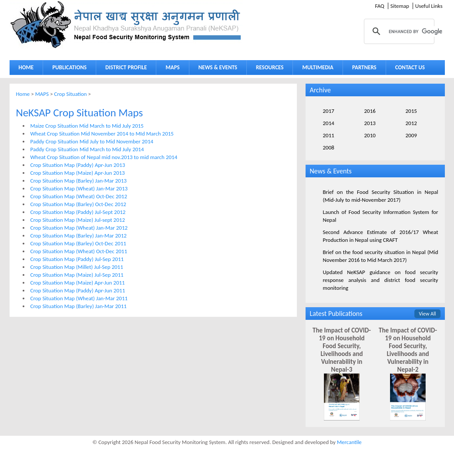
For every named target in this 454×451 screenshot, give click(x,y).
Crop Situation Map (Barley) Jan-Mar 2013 (78, 180)
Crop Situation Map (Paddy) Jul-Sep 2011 (77, 259)
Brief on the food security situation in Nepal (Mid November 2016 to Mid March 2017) (380, 256)
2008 (328, 147)
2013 (370, 123)
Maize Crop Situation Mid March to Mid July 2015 (87, 125)
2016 (370, 111)
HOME (26, 67)
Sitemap (399, 6)
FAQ (379, 6)
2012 (411, 123)
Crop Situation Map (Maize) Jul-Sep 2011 (77, 274)
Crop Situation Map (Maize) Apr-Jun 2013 (77, 173)
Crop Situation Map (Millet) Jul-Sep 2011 (76, 267)
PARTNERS (364, 67)
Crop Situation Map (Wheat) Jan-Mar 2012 (79, 227)
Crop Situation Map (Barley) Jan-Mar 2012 (78, 235)
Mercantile (349, 442)
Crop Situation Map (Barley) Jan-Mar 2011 (78, 306)
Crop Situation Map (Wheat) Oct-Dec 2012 (79, 196)
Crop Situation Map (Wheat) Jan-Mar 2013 (79, 188)
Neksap (126, 24)
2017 (328, 111)
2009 (411, 135)
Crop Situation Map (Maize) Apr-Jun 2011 (77, 282)
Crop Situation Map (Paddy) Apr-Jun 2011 (77, 290)
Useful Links (429, 6)
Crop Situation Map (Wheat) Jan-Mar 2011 (79, 298)
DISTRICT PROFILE (124, 69)
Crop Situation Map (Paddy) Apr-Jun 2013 (77, 165)
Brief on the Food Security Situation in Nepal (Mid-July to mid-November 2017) (380, 196)
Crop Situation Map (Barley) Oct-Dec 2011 (78, 243)
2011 (328, 135)
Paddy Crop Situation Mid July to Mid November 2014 (92, 141)
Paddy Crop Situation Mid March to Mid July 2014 (87, 149)
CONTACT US (410, 67)
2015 (411, 111)
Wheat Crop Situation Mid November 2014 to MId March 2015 (102, 133)
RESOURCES (267, 69)
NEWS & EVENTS (217, 67)
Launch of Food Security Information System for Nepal (380, 216)
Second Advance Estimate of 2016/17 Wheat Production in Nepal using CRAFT (380, 236)
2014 (328, 123)
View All (427, 314)
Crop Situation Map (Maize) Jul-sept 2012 (77, 220)
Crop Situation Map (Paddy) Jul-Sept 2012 (78, 212)
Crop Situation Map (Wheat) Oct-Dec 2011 (79, 251)
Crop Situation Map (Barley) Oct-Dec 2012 (78, 204)
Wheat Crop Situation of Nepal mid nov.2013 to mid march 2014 (104, 157)
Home (23, 94)
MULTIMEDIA (315, 69)
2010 (370, 135)
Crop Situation (70, 94)
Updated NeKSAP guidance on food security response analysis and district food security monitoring (380, 280)
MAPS (170, 69)
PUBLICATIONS (67, 69)
